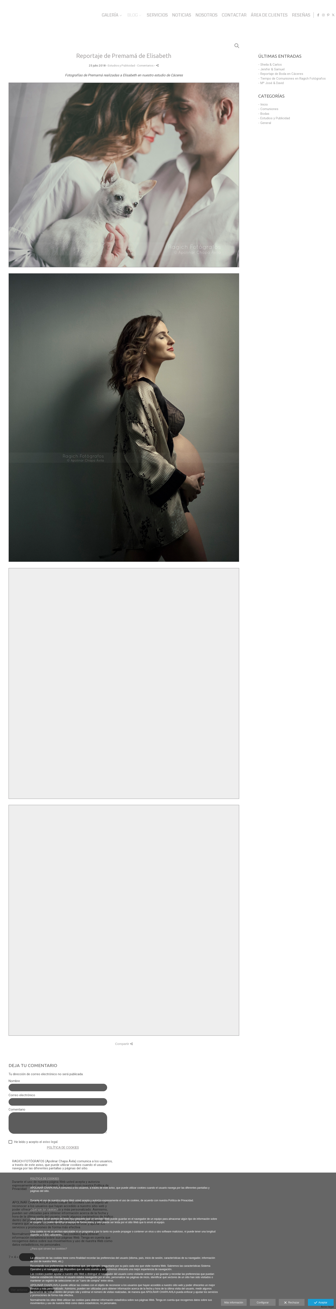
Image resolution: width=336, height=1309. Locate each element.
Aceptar (320, 1302)
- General (264, 123)
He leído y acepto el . (35, 1142)
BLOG (130, 15)
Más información (233, 1302)
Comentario (17, 1109)
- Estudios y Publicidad (274, 118)
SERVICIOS (155, 15)
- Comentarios (145, 65)
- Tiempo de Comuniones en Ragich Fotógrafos (292, 78)
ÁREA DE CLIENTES (267, 15)
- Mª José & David (271, 83)
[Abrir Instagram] (321, 15)
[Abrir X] (331, 15)
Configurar (263, 1302)
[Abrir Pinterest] (326, 15)
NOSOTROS (204, 15)
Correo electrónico (22, 1095)
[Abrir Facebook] (316, 15)
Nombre (14, 1081)
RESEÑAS (299, 15)
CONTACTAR (232, 15)
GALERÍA (108, 15)
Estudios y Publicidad (121, 65)
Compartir (124, 1044)
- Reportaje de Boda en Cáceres (280, 74)
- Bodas (263, 114)
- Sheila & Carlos (270, 65)
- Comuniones (268, 109)
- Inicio (263, 104)
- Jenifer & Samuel (271, 69)
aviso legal (50, 1142)
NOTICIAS (179, 15)
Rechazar (291, 1302)
